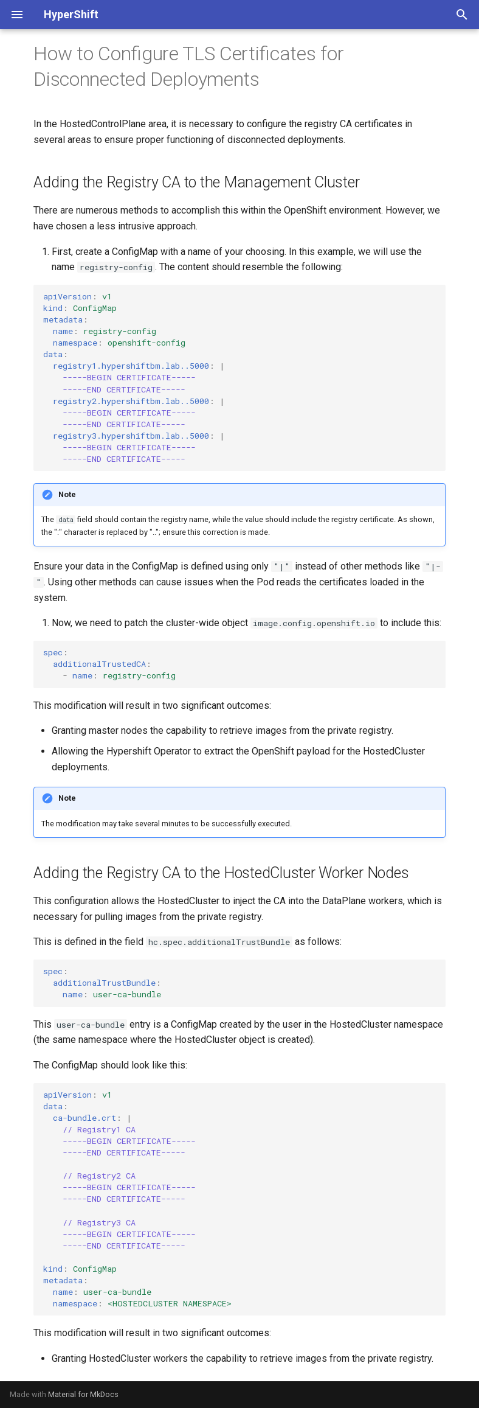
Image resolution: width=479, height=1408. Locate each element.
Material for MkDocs (83, 1394)
